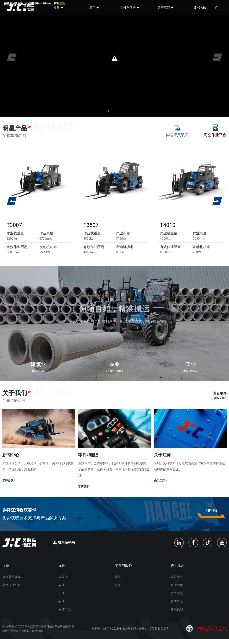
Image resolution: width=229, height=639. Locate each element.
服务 (118, 585)
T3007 (14, 225)
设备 (56, 7)
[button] (108, 111)
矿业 (61, 601)
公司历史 (177, 593)
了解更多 (9, 480)
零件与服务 (128, 7)
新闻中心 (177, 601)
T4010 (167, 225)
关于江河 (164, 7)
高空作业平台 (11, 585)
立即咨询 (211, 511)
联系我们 (177, 609)
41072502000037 (157, 628)
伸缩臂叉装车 (11, 577)
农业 (61, 585)
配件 (118, 577)
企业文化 (177, 585)
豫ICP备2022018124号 (116, 628)
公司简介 (177, 577)
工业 (61, 593)
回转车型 (64, 609)
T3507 (91, 225)
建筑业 (63, 577)
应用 (92, 7)
